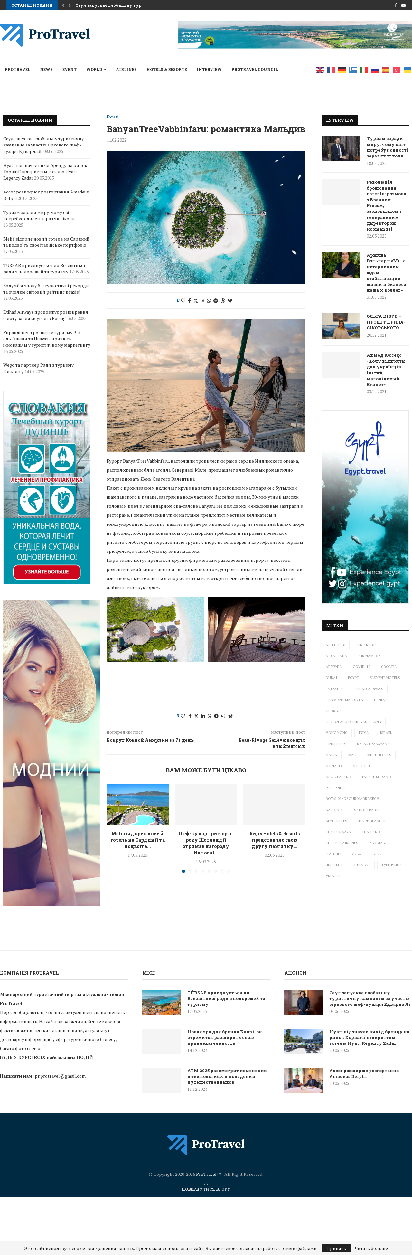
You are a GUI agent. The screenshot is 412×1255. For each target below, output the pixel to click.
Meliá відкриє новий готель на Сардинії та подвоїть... (137, 775)
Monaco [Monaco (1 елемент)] (334, 766)
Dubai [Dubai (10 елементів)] (331, 677)
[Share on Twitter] (195, 300)
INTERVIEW (209, 69)
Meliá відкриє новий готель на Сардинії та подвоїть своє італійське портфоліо (46, 242)
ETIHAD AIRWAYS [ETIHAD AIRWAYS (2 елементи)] (368, 689)
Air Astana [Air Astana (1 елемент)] (336, 656)
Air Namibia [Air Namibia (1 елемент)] (369, 656)
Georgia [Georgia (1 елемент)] (334, 711)
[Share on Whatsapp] (209, 300)
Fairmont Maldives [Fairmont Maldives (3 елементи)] (344, 700)
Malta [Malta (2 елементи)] (331, 755)
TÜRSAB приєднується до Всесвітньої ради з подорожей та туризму (44, 268)
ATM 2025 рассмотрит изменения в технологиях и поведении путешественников (227, 1076)
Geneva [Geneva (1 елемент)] (381, 700)
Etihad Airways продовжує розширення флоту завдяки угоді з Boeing (45, 315)
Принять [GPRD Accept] (336, 1248)
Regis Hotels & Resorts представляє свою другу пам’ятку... (274, 775)
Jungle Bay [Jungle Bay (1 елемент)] (336, 744)
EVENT (69, 69)
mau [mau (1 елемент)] (352, 755)
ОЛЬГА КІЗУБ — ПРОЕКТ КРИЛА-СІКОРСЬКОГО (386, 322)
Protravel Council (254, 69)
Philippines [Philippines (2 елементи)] (336, 788)
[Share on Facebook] (189, 300)
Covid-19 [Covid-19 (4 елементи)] (361, 667)
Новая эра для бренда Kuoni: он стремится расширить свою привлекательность (224, 1037)
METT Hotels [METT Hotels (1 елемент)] (379, 755)
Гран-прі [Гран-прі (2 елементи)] (333, 854)
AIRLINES (126, 69)
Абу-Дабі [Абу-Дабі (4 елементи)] (377, 843)
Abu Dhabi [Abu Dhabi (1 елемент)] (335, 645)
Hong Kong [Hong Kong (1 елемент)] (337, 733)
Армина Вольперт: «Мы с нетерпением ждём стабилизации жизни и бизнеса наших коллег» (386, 272)
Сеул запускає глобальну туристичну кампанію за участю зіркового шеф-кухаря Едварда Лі (43, 145)
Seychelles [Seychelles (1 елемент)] (336, 821)
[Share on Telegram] (215, 300)
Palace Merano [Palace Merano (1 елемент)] (376, 777)
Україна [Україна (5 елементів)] (333, 876)
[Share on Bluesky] (230, 300)
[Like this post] (183, 300)
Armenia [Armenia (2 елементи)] (334, 667)
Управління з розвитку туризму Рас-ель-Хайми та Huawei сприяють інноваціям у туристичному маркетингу (46, 338)
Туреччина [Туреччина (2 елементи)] (391, 865)
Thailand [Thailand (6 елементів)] (371, 832)
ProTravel (17, 69)
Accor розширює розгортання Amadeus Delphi (364, 1073)
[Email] (403, 5)
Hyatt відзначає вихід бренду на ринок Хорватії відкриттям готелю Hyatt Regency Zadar (45, 171)
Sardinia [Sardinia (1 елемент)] (334, 810)
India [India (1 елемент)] (364, 733)
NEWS (46, 69)
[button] (63, 5)
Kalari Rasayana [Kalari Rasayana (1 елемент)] (373, 744)
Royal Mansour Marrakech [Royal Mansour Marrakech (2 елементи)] (352, 799)
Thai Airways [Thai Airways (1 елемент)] (338, 832)
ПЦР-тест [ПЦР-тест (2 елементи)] (334, 865)
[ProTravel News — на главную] (206, 1174)
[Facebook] (396, 5)
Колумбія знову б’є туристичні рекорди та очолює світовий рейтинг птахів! (46, 288)
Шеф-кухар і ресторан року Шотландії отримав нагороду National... (206, 778)
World (94, 69)
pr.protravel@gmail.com (60, 1076)
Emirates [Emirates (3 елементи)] (334, 689)
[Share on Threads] (222, 300)
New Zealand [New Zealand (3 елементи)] (338, 777)
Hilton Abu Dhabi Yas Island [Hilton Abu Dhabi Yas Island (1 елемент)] (353, 722)
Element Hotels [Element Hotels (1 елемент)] (385, 677)
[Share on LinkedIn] (202, 300)
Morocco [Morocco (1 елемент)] (362, 766)
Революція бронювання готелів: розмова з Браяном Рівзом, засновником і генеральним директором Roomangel (386, 205)
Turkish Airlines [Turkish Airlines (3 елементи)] (342, 843)
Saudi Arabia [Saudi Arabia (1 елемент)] (367, 810)
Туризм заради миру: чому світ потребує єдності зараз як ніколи (387, 147)
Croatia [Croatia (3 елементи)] (389, 667)
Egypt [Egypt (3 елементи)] (353, 677)
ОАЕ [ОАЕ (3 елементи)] (377, 854)
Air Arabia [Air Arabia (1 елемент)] (366, 645)
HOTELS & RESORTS (166, 69)
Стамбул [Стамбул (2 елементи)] (362, 865)
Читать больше (371, 1248)
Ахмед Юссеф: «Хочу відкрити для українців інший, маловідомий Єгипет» (386, 369)
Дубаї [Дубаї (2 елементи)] (357, 854)
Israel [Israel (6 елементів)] (386, 733)
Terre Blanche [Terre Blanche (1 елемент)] (372, 821)
